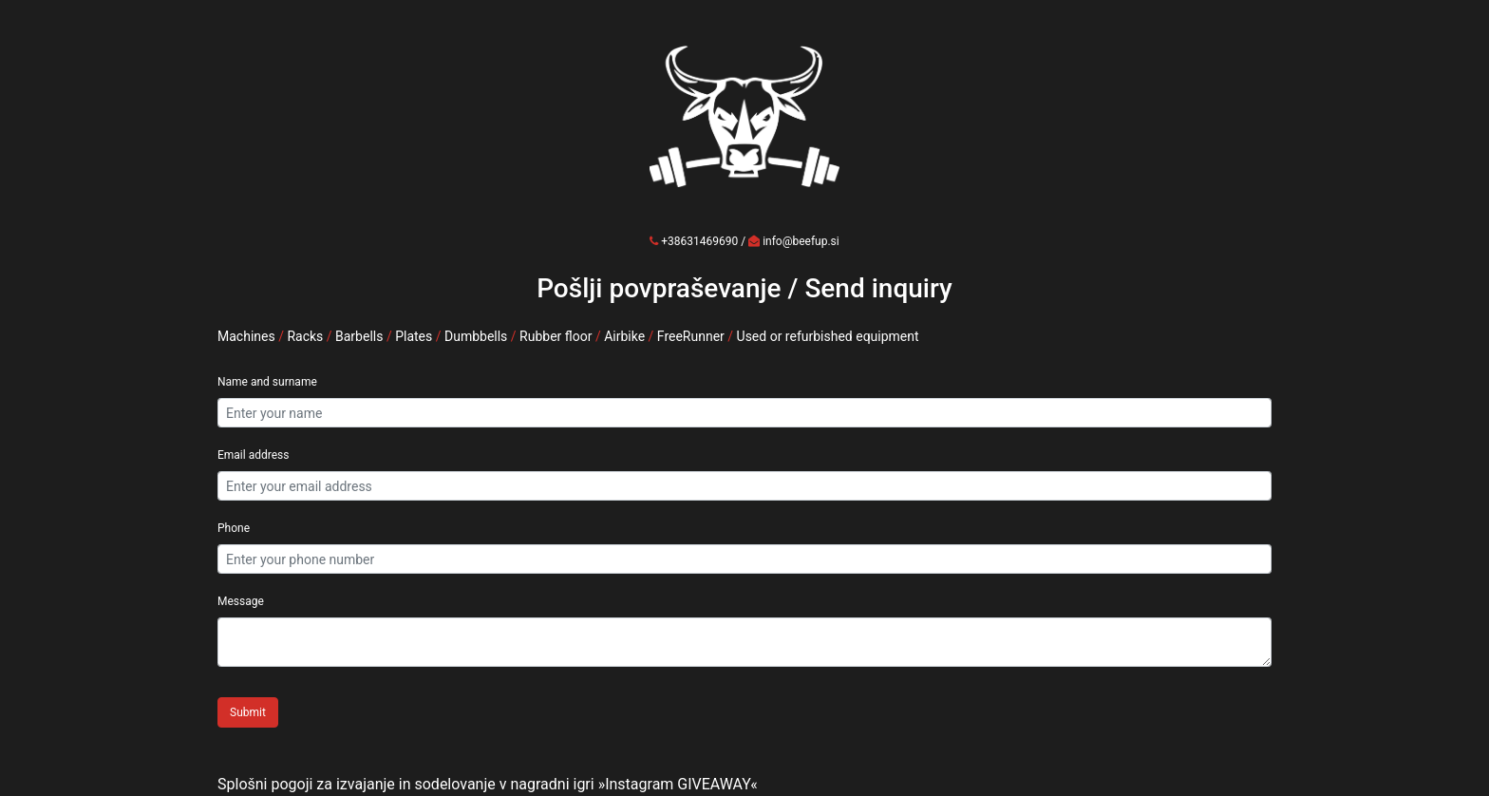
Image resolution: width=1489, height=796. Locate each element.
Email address (253, 455)
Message (240, 601)
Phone (233, 528)
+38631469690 (699, 241)
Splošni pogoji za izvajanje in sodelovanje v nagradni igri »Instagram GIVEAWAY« (487, 784)
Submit (248, 712)
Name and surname (267, 382)
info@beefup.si (801, 241)
